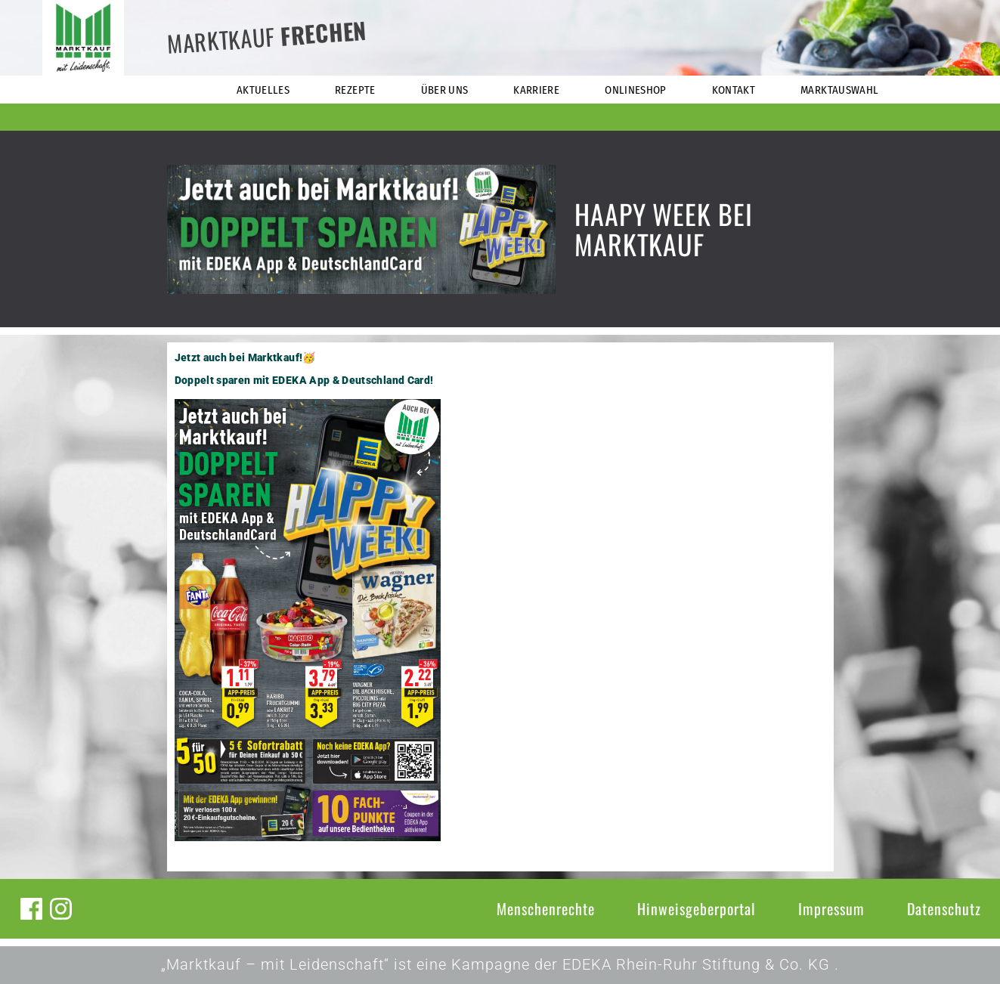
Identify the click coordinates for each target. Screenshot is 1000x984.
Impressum (831, 908)
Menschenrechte (546, 908)
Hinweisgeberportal (696, 908)
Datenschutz (944, 908)
